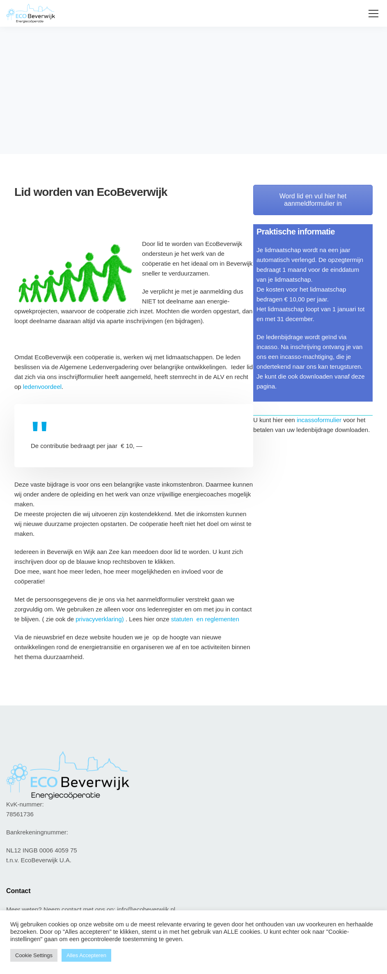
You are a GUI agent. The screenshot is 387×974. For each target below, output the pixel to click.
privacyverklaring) (101, 619)
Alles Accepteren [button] (86, 955)
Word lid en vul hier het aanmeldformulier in (312, 200)
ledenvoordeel (42, 386)
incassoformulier (320, 419)
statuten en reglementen (205, 619)
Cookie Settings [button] (34, 955)
